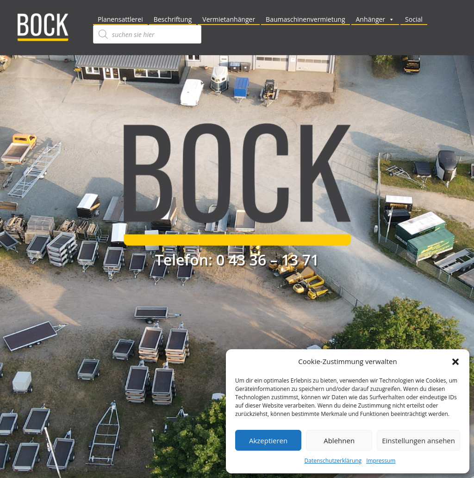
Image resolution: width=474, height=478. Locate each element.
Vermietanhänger (228, 19)
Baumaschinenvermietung (305, 19)
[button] (455, 361)
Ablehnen (339, 440)
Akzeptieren (268, 440)
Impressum (380, 461)
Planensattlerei (120, 19)
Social (414, 19)
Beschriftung (173, 19)
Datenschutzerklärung (333, 461)
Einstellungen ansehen (418, 440)
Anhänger (375, 19)
